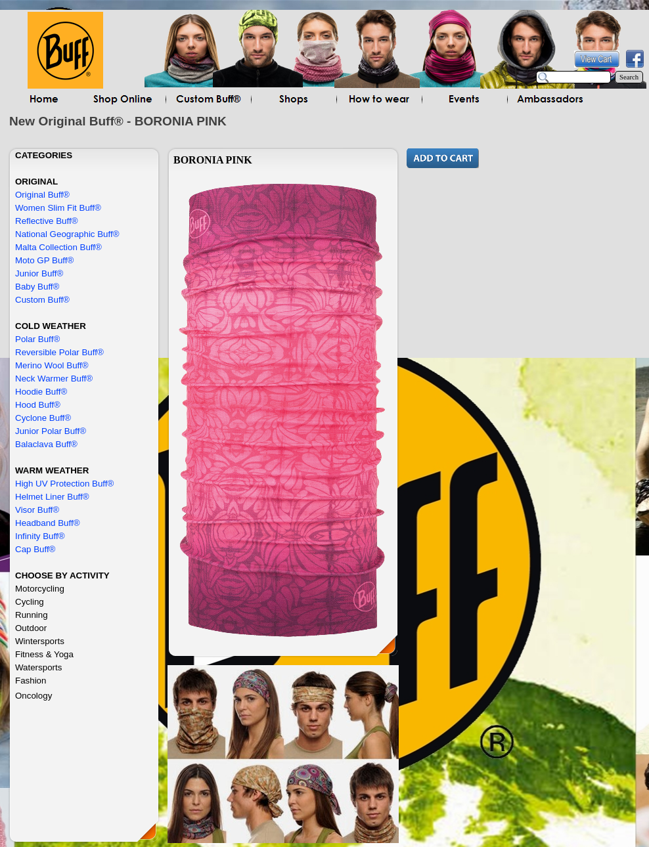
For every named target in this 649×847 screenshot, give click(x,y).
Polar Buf (33, 339)
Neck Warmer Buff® (54, 378)
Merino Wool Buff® (52, 365)
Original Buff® (42, 195)
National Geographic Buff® (67, 234)
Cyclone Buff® (43, 418)
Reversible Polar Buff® (59, 352)
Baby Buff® (37, 287)
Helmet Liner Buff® (52, 497)
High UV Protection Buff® (64, 484)
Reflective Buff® (46, 221)
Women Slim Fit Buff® (58, 208)
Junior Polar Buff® (50, 431)
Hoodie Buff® (41, 392)
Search (628, 77)
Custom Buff (39, 300)
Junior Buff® (39, 273)
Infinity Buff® (40, 536)
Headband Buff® (47, 523)
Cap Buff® (35, 549)
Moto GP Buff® (44, 260)
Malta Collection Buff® (58, 247)
